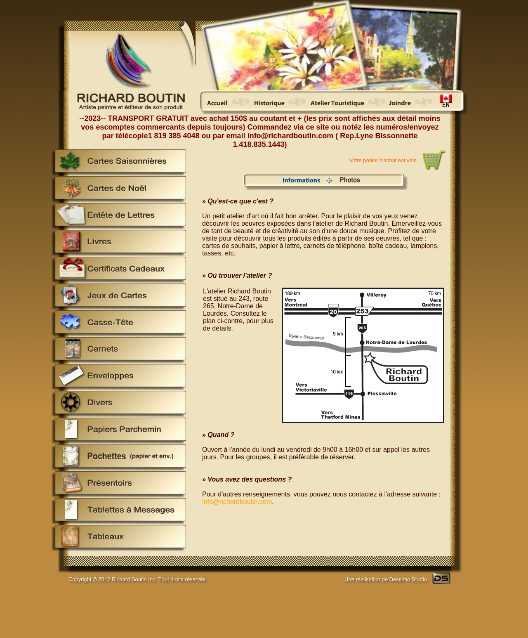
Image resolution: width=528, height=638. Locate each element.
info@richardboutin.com (237, 501)
